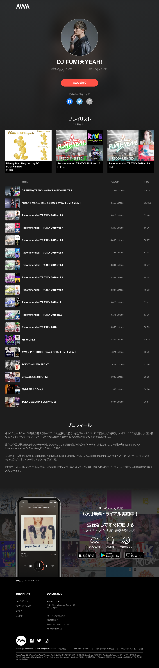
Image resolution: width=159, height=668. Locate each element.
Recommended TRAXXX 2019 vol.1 (42, 302)
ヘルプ (19, 616)
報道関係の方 (52, 620)
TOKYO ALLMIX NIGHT (35, 364)
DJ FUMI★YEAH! (32, 581)
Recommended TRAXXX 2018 (39, 327)
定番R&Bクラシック (32, 389)
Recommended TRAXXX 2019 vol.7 (42, 227)
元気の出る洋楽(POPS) (35, 377)
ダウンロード (22, 601)
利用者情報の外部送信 (105, 649)
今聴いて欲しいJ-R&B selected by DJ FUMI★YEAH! (51, 203)
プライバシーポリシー (81, 649)
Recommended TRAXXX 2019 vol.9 (129, 163)
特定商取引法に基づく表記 (132, 649)
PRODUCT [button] (23, 594)
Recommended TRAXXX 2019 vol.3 (42, 277)
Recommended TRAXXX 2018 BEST (43, 314)
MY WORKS (29, 339)
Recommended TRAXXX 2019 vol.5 (42, 252)
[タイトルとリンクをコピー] (89, 101)
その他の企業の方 (54, 629)
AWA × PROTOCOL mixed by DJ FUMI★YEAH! (49, 352)
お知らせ (20, 611)
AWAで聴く (79, 82)
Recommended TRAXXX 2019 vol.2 (42, 290)
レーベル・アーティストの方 (58, 624)
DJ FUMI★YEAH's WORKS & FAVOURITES (47, 190)
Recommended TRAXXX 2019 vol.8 (42, 215)
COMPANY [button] (54, 594)
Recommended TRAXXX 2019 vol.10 (78, 163)
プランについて (23, 606)
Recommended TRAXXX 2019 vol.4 (42, 265)
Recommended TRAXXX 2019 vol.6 (42, 240)
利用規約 (62, 649)
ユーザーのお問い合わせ (57, 616)
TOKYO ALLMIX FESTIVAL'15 (39, 401)
